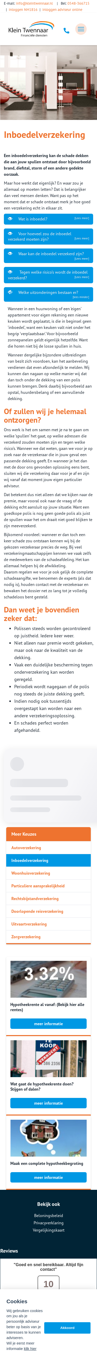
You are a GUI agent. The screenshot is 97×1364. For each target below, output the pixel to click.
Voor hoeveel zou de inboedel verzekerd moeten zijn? (48, 236)
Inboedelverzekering (29, 860)
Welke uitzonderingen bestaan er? (48, 294)
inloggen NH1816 (23, 9)
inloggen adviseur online (62, 9)
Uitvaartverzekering (29, 924)
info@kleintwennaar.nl (34, 3)
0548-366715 (78, 3)
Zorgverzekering (26, 936)
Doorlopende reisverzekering (37, 911)
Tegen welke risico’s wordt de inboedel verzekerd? (48, 274)
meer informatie (48, 1023)
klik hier (30, 1349)
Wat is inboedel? (48, 218)
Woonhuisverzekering (30, 873)
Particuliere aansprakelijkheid (38, 885)
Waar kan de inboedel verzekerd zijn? (48, 255)
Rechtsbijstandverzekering (35, 898)
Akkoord (67, 1328)
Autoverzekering (26, 847)
